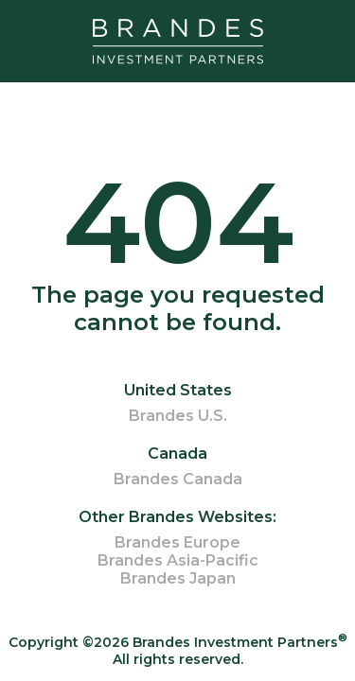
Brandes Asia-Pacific (178, 560)
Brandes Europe (177, 542)
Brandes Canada (178, 479)
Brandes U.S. (178, 416)
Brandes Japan (178, 578)
